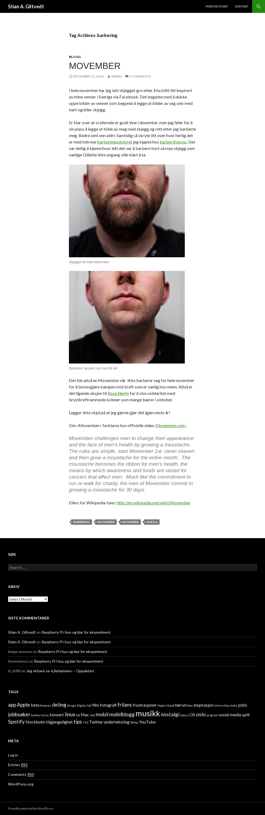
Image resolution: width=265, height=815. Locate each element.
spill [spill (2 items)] (245, 714)
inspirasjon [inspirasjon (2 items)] (204, 704)
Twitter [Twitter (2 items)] (96, 721)
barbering (81, 522)
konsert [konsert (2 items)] (57, 714)
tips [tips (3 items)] (77, 721)
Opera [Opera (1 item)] (184, 715)
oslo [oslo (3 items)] (201, 714)
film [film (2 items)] (95, 704)
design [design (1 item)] (71, 705)
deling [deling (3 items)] (59, 705)
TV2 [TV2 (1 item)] (85, 722)
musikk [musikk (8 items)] (147, 713)
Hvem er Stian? (217, 6)
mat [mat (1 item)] (92, 715)
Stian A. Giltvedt (26, 6)
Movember (95, 66)
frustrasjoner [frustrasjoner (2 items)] (145, 704)
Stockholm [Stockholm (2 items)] (35, 721)
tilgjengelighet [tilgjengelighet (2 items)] (59, 721)
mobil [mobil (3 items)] (102, 714)
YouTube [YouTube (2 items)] (147, 721)
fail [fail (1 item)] (89, 705)
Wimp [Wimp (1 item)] (134, 722)
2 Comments (140, 76)
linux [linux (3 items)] (70, 714)
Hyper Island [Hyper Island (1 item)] (165, 705)
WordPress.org (21, 784)
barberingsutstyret (114, 141)
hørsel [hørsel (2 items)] (180, 704)
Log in (13, 755)
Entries (18, 764)
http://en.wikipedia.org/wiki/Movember (153, 502)
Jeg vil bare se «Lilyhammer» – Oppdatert (60, 671)
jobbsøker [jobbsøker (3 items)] (19, 714)
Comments (21, 774)
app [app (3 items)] (12, 705)
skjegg (152, 522)
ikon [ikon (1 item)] (190, 705)
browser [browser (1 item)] (45, 705)
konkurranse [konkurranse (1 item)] (40, 715)
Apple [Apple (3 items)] (23, 705)
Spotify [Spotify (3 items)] (16, 721)
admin (116, 76)
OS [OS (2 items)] (192, 714)
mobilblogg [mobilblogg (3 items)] (122, 714)
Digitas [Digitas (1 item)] (81, 705)
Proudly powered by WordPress (31, 808)
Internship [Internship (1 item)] (221, 705)
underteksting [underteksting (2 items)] (117, 721)
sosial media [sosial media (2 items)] (230, 714)
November (130, 522)
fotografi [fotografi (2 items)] (108, 704)
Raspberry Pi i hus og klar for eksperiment (76, 632)
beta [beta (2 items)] (35, 704)
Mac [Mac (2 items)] (85, 714)
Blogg (75, 57)
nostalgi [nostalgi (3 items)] (170, 714)
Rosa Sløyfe (118, 393)
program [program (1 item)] (212, 715)
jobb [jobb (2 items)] (242, 704)
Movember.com (170, 425)
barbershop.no (173, 141)
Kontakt (242, 6)
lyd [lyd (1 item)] (78, 715)
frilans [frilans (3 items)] (124, 705)
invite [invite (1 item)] (233, 705)
